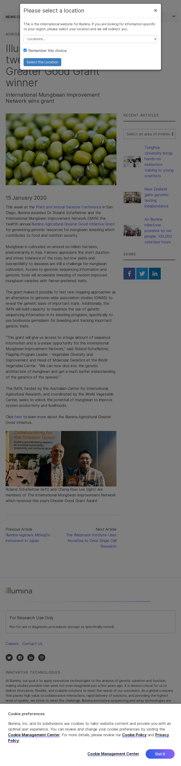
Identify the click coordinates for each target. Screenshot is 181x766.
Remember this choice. (45, 50)
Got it (160, 756)
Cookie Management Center (34, 737)
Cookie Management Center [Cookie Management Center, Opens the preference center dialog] (113, 756)
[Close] (155, 10)
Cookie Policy (134, 737)
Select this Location (42, 62)
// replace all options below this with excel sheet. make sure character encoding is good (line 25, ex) (90, 39)
